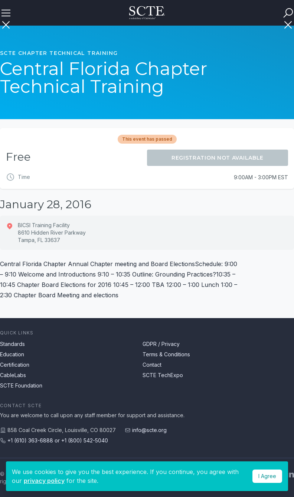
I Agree (267, 476)
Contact (152, 365)
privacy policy (44, 480)
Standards (12, 344)
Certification (14, 365)
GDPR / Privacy (161, 344)
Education (12, 354)
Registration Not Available (218, 157)
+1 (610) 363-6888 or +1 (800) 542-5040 (57, 440)
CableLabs (13, 375)
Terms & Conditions (166, 354)
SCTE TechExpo (163, 375)
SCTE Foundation (21, 385)
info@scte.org (149, 430)
